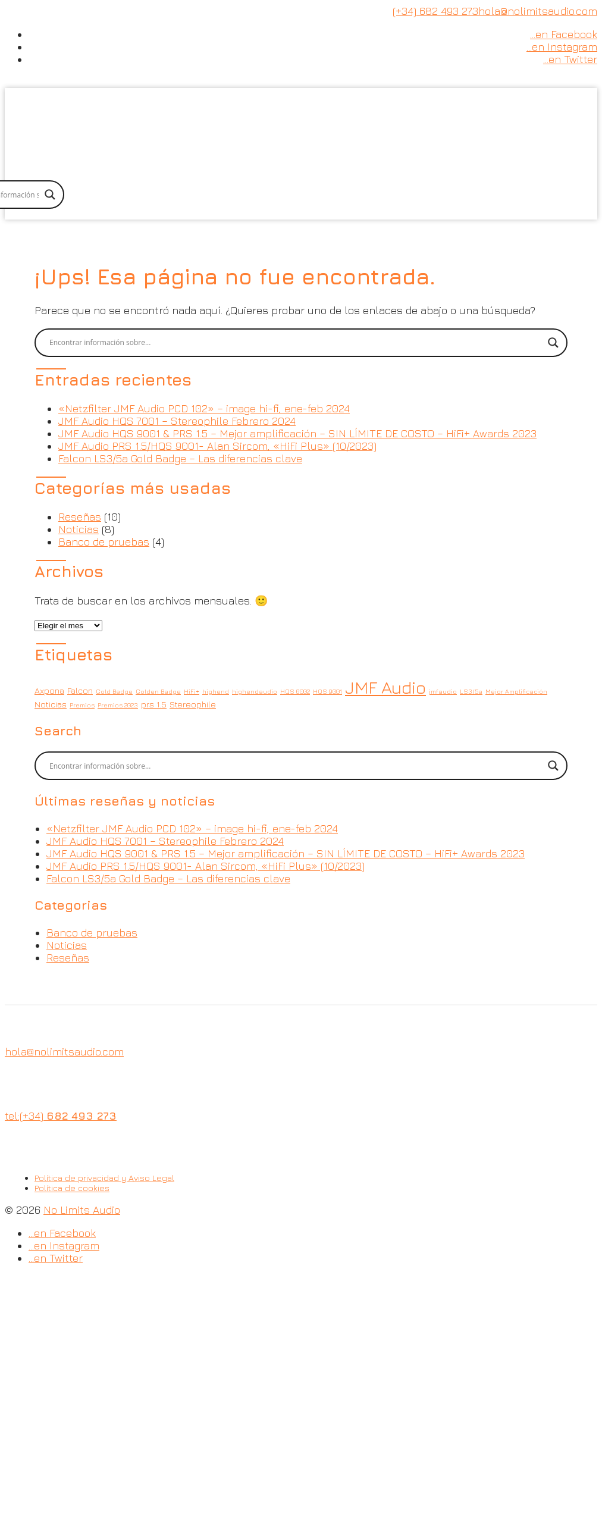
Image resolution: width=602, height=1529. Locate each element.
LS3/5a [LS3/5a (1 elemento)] (471, 691)
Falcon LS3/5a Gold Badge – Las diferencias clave (180, 458)
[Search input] (295, 342)
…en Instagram (561, 46)
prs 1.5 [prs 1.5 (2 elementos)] (154, 704)
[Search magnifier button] (50, 194)
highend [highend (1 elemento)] (215, 691)
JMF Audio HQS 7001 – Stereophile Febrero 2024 (177, 421)
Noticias (78, 529)
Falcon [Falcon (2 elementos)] (80, 690)
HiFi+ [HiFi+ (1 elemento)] (191, 691)
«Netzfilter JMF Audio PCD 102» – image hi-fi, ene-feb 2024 (204, 408)
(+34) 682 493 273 (435, 11)
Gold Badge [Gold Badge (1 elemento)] (114, 691)
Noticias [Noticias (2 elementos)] (51, 704)
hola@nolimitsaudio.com (537, 11)
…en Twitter (570, 59)
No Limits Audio (81, 1210)
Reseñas (79, 516)
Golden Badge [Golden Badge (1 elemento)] (158, 691)
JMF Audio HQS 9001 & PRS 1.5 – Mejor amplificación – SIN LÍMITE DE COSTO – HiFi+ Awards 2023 (297, 433)
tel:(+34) (61, 1116)
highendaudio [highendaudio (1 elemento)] (254, 691)
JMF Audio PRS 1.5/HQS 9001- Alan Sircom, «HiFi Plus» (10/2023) (217, 446)
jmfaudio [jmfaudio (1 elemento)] (443, 691)
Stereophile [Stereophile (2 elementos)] (193, 704)
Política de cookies (72, 1188)
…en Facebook (563, 34)
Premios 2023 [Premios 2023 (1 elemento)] (118, 705)
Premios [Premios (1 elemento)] (82, 705)
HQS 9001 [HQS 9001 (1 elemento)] (327, 691)
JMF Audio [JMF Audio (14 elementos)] (385, 687)
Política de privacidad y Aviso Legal (104, 1178)
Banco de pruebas (103, 541)
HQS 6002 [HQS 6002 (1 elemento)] (295, 691)
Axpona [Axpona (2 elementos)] (49, 690)
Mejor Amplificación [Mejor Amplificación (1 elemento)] (516, 691)
